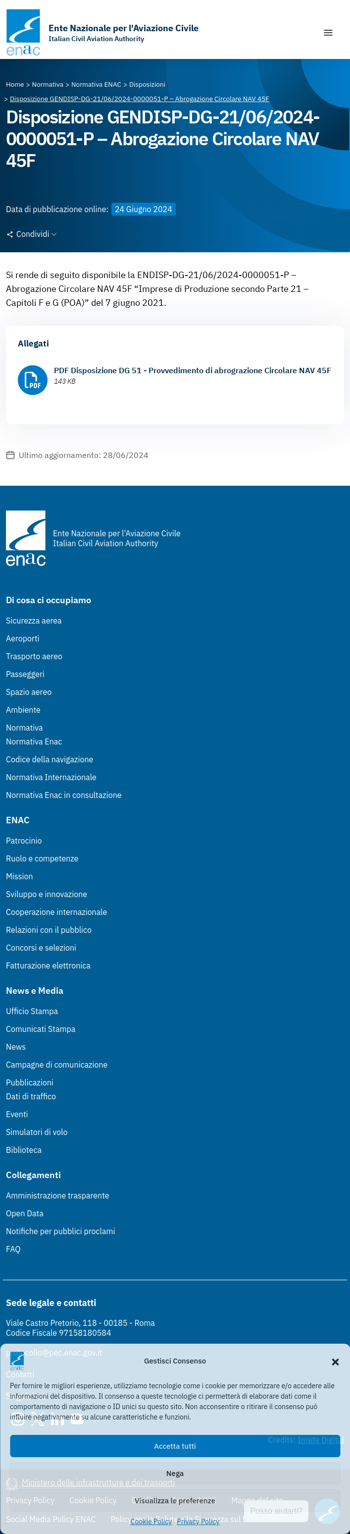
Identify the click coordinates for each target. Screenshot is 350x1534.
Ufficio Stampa (32, 1011)
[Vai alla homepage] (102, 32)
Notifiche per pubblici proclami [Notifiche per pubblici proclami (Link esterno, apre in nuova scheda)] (60, 1231)
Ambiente (23, 710)
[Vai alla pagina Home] (15, 84)
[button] (335, 1361)
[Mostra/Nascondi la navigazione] (328, 33)
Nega (175, 1473)
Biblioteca (24, 1150)
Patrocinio (24, 841)
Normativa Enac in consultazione (64, 795)
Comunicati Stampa (40, 1029)
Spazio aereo (28, 692)
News (16, 1047)
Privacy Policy (198, 1521)
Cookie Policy (151, 1521)
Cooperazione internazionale (56, 912)
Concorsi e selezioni (41, 948)
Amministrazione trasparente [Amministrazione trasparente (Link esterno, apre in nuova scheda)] (57, 1195)
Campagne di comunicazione (56, 1065)
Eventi (17, 1114)
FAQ (13, 1249)
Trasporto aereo (34, 656)
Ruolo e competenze (42, 858)
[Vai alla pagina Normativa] (47, 84)
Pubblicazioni (29, 1082)
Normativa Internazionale (51, 777)
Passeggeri (25, 674)
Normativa (24, 728)
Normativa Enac (34, 741)
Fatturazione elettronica (48, 965)
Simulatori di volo (36, 1132)
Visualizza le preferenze (175, 1500)
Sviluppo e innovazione (46, 894)
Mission (19, 876)
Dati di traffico (31, 1096)
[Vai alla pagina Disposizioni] (147, 84)
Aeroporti (23, 638)
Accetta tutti (175, 1446)
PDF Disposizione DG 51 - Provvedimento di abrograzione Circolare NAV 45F (192, 370)
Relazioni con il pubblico (49, 930)
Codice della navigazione (49, 759)
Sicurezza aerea (34, 620)
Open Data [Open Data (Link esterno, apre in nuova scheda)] (25, 1213)
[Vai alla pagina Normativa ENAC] (96, 84)
